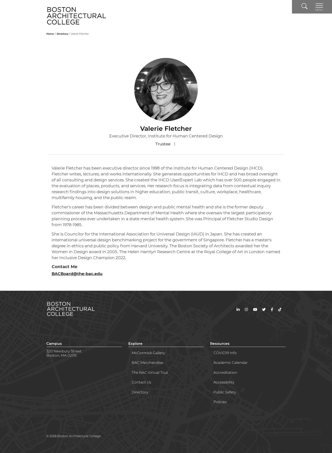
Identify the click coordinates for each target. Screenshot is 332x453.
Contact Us (141, 382)
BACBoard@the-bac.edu (77, 273)
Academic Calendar (230, 362)
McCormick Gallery (148, 353)
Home (50, 33)
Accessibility (223, 382)
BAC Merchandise (147, 362)
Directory (63, 33)
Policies (220, 402)
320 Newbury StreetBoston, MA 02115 (64, 353)
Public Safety (224, 392)
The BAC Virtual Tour (150, 372)
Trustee (163, 144)
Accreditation (225, 372)
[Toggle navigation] (319, 6)
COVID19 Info (225, 353)
